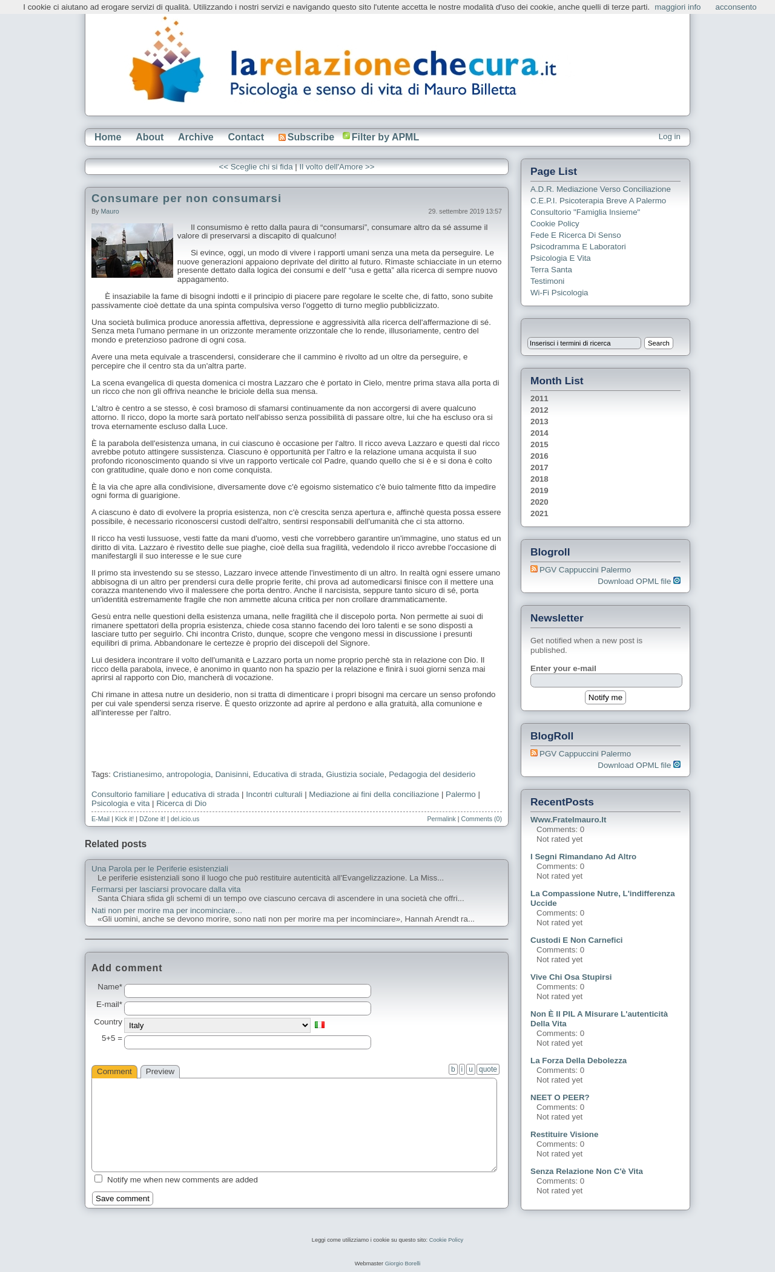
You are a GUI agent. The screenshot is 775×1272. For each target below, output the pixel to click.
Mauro (110, 211)
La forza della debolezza (578, 1060)
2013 (539, 421)
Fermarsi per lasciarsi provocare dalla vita (166, 889)
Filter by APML (385, 137)
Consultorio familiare (128, 794)
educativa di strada (205, 794)
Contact (246, 137)
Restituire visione (564, 1134)
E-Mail (100, 818)
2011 (539, 398)
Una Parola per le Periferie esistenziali (159, 869)
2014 (539, 433)
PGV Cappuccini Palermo (585, 569)
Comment (114, 1071)
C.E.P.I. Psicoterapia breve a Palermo (598, 200)
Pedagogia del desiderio (432, 774)
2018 (539, 479)
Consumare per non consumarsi (186, 198)
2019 (539, 490)
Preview (160, 1071)
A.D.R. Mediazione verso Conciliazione (600, 189)
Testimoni (547, 281)
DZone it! (152, 818)
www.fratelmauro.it (568, 819)
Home (107, 137)
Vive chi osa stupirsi (571, 977)
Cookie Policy (554, 223)
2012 (539, 410)
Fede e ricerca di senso (575, 235)
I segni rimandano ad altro (583, 856)
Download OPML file (639, 581)
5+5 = (112, 1038)
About (149, 137)
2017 (539, 467)
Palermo (461, 794)
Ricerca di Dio (181, 803)
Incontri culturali (274, 794)
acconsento (736, 6)
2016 (539, 456)
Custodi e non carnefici (576, 940)
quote (488, 1069)
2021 (539, 513)
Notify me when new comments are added (182, 1179)
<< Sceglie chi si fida (255, 166)
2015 (539, 444)
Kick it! (124, 818)
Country (108, 1022)
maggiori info (678, 6)
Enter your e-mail (563, 668)
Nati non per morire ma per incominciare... (166, 910)
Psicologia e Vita (560, 258)
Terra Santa (551, 269)
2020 (539, 502)
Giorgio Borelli (403, 1264)
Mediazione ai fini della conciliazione (374, 794)
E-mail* (109, 1004)
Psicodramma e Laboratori (578, 246)
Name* (109, 987)
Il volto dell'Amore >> (337, 166)
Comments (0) (481, 818)
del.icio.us (185, 818)
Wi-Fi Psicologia (559, 292)
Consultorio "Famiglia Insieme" (585, 212)
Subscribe (306, 137)
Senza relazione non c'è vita (586, 1171)
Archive (196, 137)
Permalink (441, 818)
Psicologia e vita (120, 803)
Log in (670, 136)
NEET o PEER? (560, 1097)
